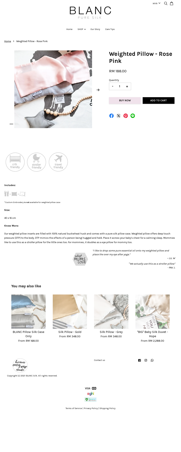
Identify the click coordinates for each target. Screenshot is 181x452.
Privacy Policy (91, 408)
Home (69, 29)
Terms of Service (74, 408)
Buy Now (125, 100)
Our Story (95, 29)
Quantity (114, 80)
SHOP (82, 29)
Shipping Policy (107, 408)
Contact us (99, 360)
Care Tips (110, 29)
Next (98, 90)
